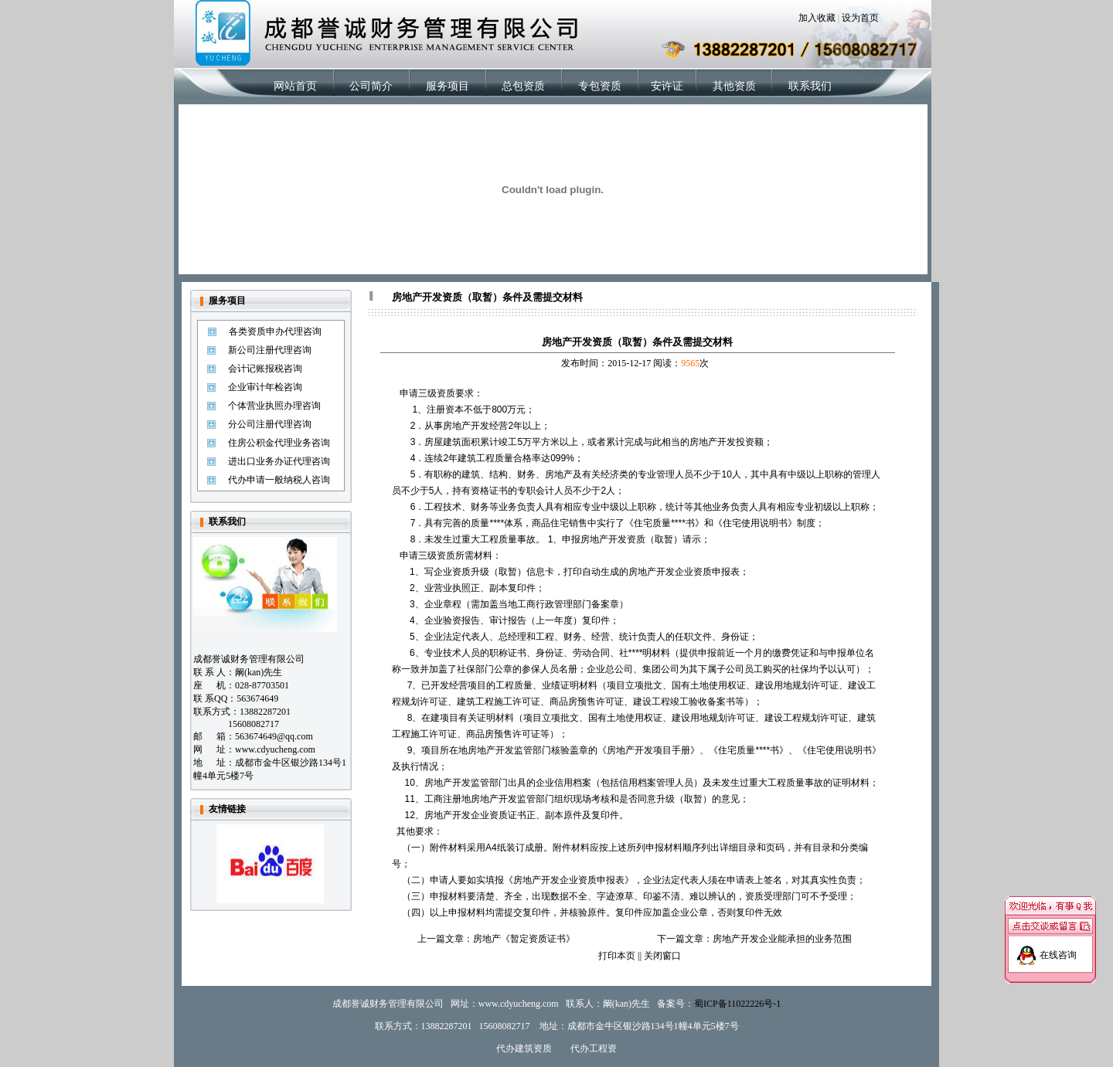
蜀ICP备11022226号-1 (737, 1003)
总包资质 (523, 86)
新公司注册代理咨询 (269, 350)
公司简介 (371, 86)
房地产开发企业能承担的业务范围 (782, 938)
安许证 (667, 86)
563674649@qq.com (274, 736)
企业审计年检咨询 (265, 387)
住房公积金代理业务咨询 (279, 442)
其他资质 (734, 86)
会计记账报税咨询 (265, 368)
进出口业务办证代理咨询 (279, 461)
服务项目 (447, 86)
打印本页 (616, 955)
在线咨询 (1058, 948)
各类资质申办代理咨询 (275, 331)
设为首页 (860, 17)
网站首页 (295, 86)
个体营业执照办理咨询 (274, 405)
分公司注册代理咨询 (269, 424)
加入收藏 (817, 17)
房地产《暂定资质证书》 (524, 938)
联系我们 (810, 86)
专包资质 (599, 86)
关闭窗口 (662, 955)
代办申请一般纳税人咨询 (279, 479)
